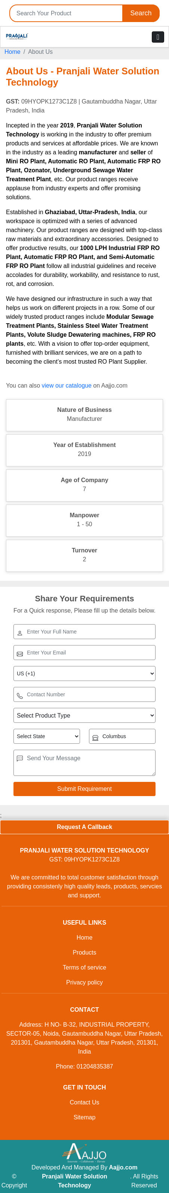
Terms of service (84, 967)
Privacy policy (84, 982)
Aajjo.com (123, 1167)
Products (84, 952)
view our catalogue (66, 385)
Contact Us (84, 1102)
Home (12, 52)
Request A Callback (84, 827)
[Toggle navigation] (158, 37)
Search (140, 13)
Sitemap (85, 1117)
